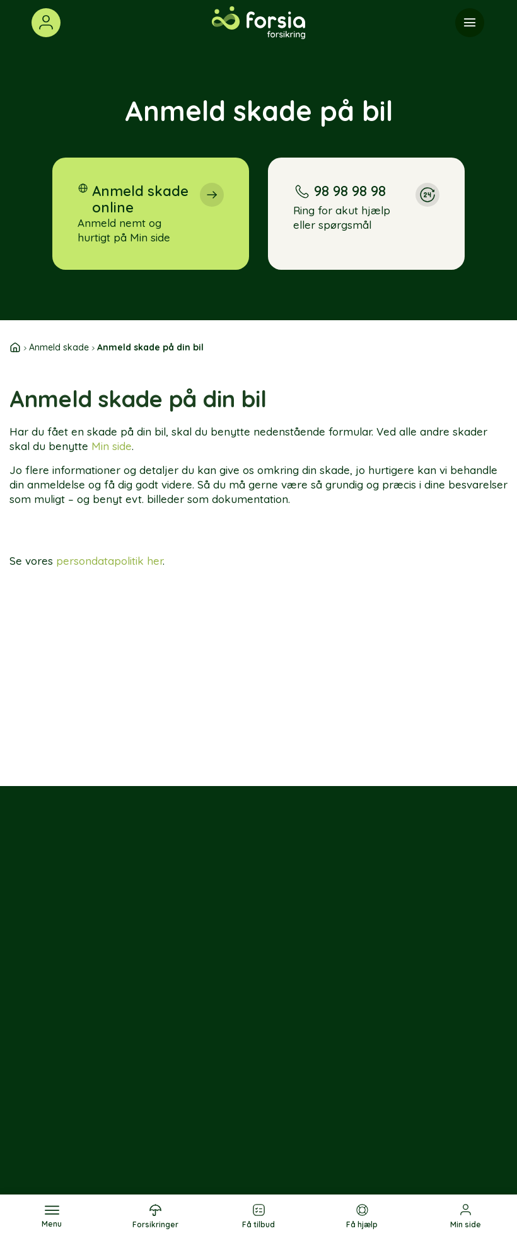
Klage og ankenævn (407, 1081)
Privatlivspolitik (417, 1106)
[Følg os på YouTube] (112, 1049)
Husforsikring (181, 1170)
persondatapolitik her (109, 560)
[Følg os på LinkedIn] (84, 1049)
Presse (323, 1087)
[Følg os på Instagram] (112, 1011)
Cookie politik (398, 1132)
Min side (111, 446)
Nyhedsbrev (335, 1106)
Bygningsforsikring (269, 1074)
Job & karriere (325, 1061)
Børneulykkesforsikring (204, 1132)
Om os (322, 1035)
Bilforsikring (178, 1035)
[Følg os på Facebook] (84, 1011)
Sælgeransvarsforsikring (283, 1054)
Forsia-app (333, 1125)
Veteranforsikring (266, 1151)
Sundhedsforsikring (195, 1093)
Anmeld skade (59, 347)
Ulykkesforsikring (191, 1112)
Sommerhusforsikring (274, 1093)
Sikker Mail (407, 1054)
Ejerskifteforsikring (269, 1035)
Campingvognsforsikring (282, 1132)
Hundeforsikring (187, 1151)
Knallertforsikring (266, 1170)
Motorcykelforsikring (274, 1112)
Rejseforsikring (186, 1074)
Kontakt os (408, 1035)
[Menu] (469, 22)
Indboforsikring (186, 1054)
